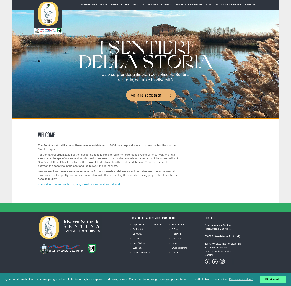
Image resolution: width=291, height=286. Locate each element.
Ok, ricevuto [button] (272, 279)
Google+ (209, 255)
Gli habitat (138, 229)
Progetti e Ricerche (188, 4)
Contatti (212, 4)
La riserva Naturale (93, 4)
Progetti (175, 243)
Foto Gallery (139, 243)
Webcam (137, 248)
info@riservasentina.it (222, 251)
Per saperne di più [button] (241, 279)
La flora (136, 238)
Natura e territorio (124, 4)
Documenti (177, 238)
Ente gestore (178, 224)
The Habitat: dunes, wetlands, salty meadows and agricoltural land (79, 184)
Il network (176, 234)
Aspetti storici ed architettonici (147, 224)
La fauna (137, 234)
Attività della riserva (142, 252)
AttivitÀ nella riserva (156, 4)
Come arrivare (231, 4)
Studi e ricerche (179, 248)
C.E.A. (175, 229)
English (250, 4)
